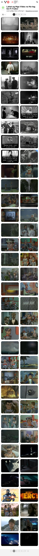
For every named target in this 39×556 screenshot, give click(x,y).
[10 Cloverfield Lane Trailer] (29, 53)
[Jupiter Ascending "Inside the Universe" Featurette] (10, 38)
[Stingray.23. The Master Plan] (10, 333)
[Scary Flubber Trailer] (10, 171)
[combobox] (3, 14)
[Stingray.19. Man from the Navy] (10, 303)
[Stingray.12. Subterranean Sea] (29, 244)
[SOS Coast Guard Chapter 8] (10, 127)
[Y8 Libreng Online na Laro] (6, 2)
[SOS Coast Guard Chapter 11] (29, 141)
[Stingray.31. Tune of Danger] (10, 392)
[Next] (28, 551)
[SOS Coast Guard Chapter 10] (10, 141)
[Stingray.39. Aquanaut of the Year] (10, 451)
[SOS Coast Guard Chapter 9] (29, 127)
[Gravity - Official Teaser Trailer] (29, 451)
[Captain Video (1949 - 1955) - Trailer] (29, 38)
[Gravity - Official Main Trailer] (10, 465)
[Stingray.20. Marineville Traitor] (29, 303)
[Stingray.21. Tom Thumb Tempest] (10, 318)
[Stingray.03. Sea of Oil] (10, 185)
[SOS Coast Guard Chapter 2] (29, 82)
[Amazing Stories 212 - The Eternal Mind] (29, 510)
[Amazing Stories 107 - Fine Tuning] (10, 510)
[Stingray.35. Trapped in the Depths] (10, 421)
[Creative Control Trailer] (10, 53)
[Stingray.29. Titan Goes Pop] (10, 377)
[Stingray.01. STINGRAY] (29, 23)
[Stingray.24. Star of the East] (29, 333)
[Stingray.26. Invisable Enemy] (29, 347)
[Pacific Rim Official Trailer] (29, 539)
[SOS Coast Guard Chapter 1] (10, 82)
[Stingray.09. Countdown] (10, 230)
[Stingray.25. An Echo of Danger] (10, 347)
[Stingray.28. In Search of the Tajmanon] (29, 362)
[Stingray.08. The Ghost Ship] (29, 215)
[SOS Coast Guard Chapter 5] (29, 97)
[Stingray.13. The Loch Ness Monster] (10, 259)
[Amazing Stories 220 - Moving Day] (10, 524)
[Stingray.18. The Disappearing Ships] (29, 289)
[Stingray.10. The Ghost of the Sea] (29, 230)
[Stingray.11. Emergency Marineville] (10, 244)
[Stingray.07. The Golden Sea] (10, 215)
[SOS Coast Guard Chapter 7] (29, 112)
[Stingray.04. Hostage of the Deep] (29, 185)
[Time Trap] (10, 539)
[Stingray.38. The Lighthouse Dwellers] (29, 436)
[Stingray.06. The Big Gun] (29, 200)
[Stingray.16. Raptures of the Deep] (29, 274)
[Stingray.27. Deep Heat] (10, 362)
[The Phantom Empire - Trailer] (29, 68)
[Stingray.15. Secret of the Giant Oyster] (10, 274)
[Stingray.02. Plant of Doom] (29, 171)
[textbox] (4, 14)
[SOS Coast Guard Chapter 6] (10, 112)
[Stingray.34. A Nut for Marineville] (29, 406)
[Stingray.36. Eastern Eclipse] (29, 421)
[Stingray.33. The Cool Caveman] (10, 406)
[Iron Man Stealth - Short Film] (10, 495)
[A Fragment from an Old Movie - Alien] (29, 156)
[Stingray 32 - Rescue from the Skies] (29, 392)
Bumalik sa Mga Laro (16, 2)
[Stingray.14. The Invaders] (29, 259)
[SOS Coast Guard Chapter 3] (10, 23)
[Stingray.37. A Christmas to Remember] (10, 436)
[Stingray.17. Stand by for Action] (10, 289)
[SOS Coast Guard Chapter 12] (10, 156)
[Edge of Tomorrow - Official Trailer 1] (29, 480)
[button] (32, 11)
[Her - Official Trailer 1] (29, 465)
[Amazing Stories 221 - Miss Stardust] (29, 524)
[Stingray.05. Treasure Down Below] (10, 200)
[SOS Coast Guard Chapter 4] (10, 97)
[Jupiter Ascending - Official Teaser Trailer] (10, 480)
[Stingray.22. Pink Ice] (29, 318)
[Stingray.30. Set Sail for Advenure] (29, 377)
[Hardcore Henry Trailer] (10, 68)
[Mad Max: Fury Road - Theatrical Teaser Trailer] (29, 495)
